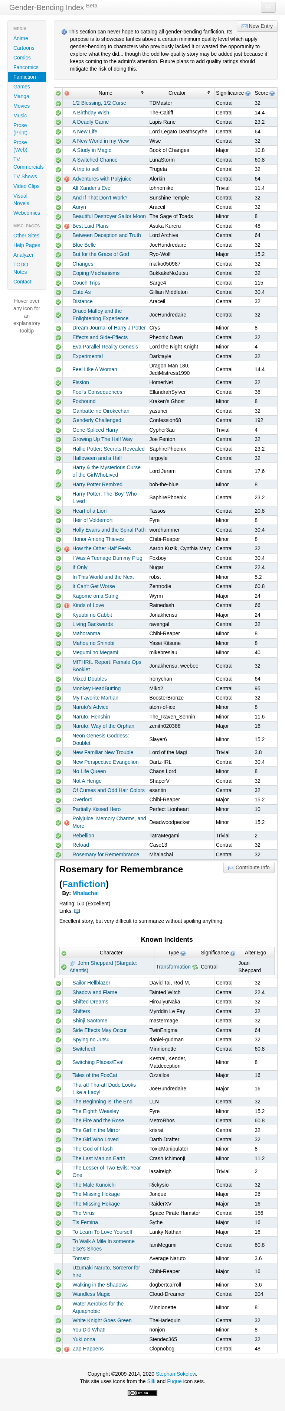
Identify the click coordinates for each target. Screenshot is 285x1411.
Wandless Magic (91, 1294)
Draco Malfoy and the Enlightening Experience (100, 314)
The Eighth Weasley (95, 1111)
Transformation (173, 967)
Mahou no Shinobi (93, 643)
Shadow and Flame (94, 992)
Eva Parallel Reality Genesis (105, 347)
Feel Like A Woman (94, 369)
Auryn (79, 207)
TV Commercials (28, 163)
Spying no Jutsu (90, 1039)
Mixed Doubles (89, 679)
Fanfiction (24, 77)
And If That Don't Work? (99, 198)
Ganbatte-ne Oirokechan (100, 411)
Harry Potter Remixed (97, 484)
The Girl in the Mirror (96, 1130)
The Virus (83, 1213)
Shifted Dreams (90, 1002)
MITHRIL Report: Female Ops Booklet (106, 665)
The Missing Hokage (96, 1194)
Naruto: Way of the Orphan (103, 726)
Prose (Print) (20, 129)
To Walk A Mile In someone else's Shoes (103, 1245)
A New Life (84, 131)
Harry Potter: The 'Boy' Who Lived (104, 497)
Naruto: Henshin (91, 717)
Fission (80, 382)
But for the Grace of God (100, 254)
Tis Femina (85, 1222)
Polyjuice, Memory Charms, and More (109, 822)
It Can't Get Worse (93, 586)
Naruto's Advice (90, 707)
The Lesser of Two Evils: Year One (106, 1171)
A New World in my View (100, 141)
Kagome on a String (95, 596)
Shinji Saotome (89, 1021)
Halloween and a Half (97, 458)
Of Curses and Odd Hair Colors (108, 790)
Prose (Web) (20, 146)
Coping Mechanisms (95, 273)
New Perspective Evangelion (105, 762)
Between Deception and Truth (106, 235)
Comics (22, 58)
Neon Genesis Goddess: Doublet (100, 739)
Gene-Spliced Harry (95, 430)
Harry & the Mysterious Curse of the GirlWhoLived (106, 471)
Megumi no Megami (95, 652)
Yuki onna (83, 1339)
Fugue (174, 1381)
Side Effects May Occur (99, 1030)
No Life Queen (89, 771)
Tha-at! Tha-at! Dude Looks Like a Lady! (104, 1088)
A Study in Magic (91, 150)
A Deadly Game (90, 122)
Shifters (81, 1011)
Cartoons (24, 48)
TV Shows (25, 176)
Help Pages (26, 245)
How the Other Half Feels (101, 548)
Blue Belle (84, 245)
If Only (79, 567)
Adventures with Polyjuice (102, 179)
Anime (20, 38)
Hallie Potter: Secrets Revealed (108, 449)
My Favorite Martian (95, 698)
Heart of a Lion (89, 511)
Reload (80, 845)
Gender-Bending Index (53, 7)
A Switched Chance (94, 160)
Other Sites (26, 236)
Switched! (83, 1049)
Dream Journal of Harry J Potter (109, 328)
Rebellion (83, 836)
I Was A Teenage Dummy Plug (107, 558)
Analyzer (23, 255)
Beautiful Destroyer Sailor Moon (109, 216)
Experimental (87, 356)
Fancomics (26, 67)
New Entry (257, 26)
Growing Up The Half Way (102, 439)
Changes (82, 264)
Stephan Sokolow (176, 1374)
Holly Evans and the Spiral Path (108, 530)
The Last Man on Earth (98, 1158)
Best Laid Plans (90, 226)
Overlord (82, 799)
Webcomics (26, 213)
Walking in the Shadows (100, 1285)
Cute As (81, 292)
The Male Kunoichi (93, 1185)
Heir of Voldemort (92, 520)
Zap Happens (88, 1349)
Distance (82, 301)
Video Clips (26, 186)
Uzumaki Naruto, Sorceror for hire (106, 1271)
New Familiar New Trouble (102, 752)
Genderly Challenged (96, 420)
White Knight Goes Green (102, 1320)
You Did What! (88, 1330)
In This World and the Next (103, 577)
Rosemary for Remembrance (105, 854)
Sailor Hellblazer (91, 983)
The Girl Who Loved (95, 1139)
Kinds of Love (88, 605)
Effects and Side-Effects (100, 337)
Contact (22, 282)
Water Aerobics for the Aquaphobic (98, 1307)
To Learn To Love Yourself (102, 1232)
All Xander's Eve (91, 188)
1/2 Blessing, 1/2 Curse (99, 103)
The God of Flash (92, 1149)
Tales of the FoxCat (94, 1075)
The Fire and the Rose (98, 1120)
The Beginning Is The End (102, 1102)
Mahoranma (86, 633)
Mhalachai (85, 893)
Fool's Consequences (97, 392)
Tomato (80, 1258)
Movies (21, 106)
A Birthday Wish (90, 113)
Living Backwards (92, 624)
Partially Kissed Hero (96, 809)
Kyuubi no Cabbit (92, 615)
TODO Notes (20, 268)
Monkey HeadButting (96, 688)
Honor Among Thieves (98, 539)
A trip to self (85, 169)
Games (21, 87)
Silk (151, 1381)
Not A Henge (87, 781)
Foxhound (83, 401)
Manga (21, 96)
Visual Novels (21, 199)
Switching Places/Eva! (98, 1062)
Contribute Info (249, 868)
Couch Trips (86, 283)
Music (20, 116)
